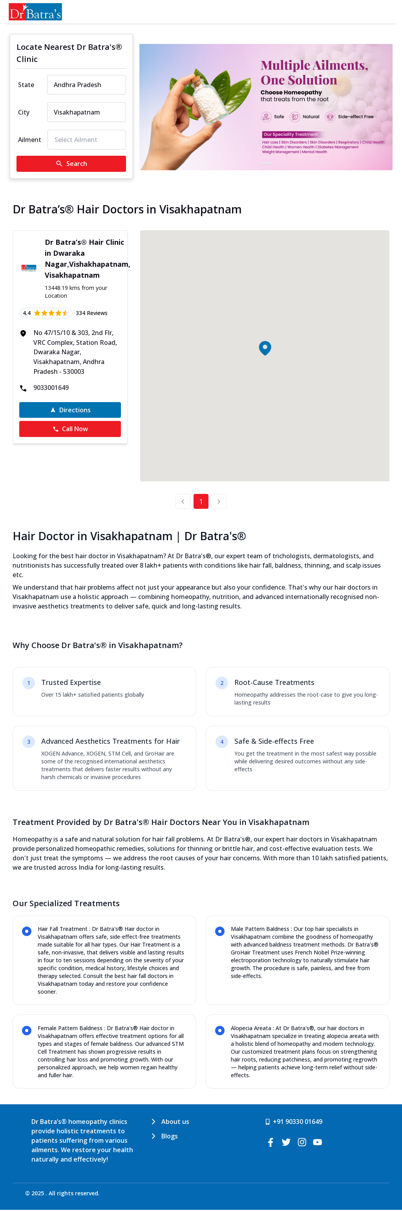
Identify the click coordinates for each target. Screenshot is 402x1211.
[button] (264, 348)
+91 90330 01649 (297, 1122)
